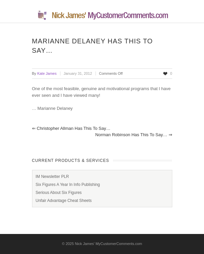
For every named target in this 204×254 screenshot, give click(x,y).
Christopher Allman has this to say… (71, 128)
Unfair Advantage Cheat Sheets (64, 200)
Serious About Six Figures (59, 192)
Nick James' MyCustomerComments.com (108, 244)
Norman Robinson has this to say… (133, 134)
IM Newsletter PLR (52, 176)
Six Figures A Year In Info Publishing (68, 184)
